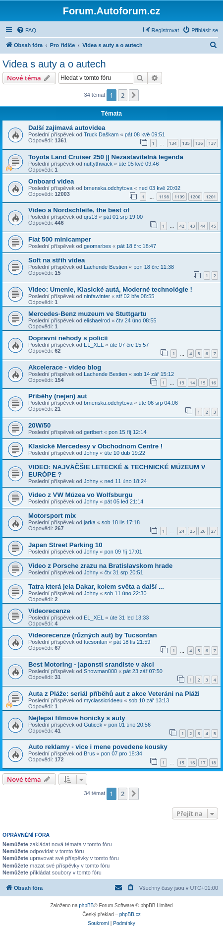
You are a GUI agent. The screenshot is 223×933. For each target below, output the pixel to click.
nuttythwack (98, 164)
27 (213, 531)
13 (181, 382)
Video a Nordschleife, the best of (78, 210)
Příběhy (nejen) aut (57, 396)
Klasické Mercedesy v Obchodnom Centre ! (95, 446)
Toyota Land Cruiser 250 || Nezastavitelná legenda (105, 157)
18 (213, 762)
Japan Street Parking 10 (65, 545)
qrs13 (91, 217)
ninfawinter (97, 296)
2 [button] (122, 95)
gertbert (93, 432)
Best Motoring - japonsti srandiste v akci (91, 664)
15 (202, 382)
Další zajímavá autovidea (66, 127)
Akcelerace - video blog (64, 367)
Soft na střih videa (56, 260)
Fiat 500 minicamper (59, 239)
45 (213, 226)
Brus (89, 753)
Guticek (93, 725)
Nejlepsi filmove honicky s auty (76, 718)
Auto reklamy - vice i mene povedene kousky (97, 746)
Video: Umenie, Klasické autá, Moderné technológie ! (110, 289)
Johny (91, 453)
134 (172, 143)
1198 (164, 196)
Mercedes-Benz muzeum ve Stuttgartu (87, 313)
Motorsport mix (52, 515)
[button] (134, 95)
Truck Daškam (101, 134)
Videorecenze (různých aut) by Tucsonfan (92, 635)
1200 (195, 196)
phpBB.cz (130, 914)
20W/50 (39, 425)
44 (202, 226)
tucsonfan (96, 642)
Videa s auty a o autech (54, 64)
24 (181, 531)
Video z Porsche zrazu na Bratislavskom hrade (100, 565)
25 (192, 531)
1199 (179, 196)
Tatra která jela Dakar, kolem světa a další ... (96, 586)
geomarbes (97, 246)
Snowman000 (100, 671)
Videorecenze (49, 611)
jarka (90, 522)
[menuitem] (26, 30)
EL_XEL (94, 345)
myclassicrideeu (103, 700)
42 (181, 226)
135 (186, 143)
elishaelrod (97, 320)
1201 (211, 196)
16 (213, 382)
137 (212, 143)
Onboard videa (51, 181)
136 (199, 143)
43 (192, 226)
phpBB (86, 905)
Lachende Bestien (105, 267)
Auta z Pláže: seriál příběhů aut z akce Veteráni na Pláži (114, 693)
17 (202, 762)
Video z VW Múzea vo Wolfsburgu (80, 494)
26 (202, 531)
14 (192, 382)
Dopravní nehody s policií (68, 338)
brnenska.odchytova (108, 188)
